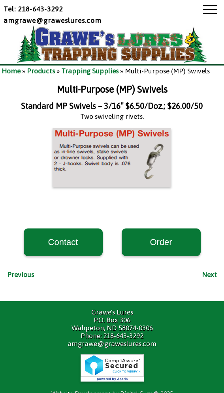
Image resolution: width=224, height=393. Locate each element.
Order (161, 242)
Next (209, 275)
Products (41, 71)
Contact (63, 242)
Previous (20, 275)
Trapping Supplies (90, 71)
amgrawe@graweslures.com (53, 20)
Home (11, 71)
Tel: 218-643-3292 (33, 9)
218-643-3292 (123, 336)
